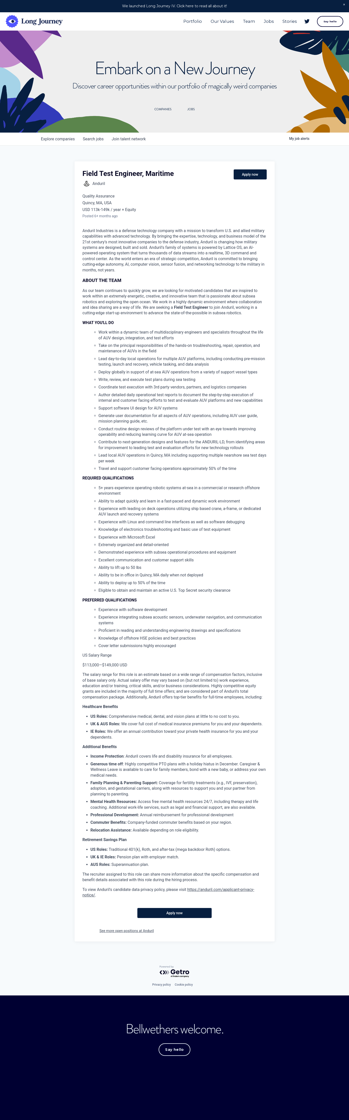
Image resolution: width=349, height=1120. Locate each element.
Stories (285, 23)
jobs (93, 139)
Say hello (325, 23)
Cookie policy (184, 985)
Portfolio (188, 23)
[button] (344, 5)
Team (244, 23)
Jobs (264, 23)
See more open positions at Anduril (127, 932)
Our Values (217, 23)
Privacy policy (161, 985)
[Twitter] (302, 24)
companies (58, 139)
